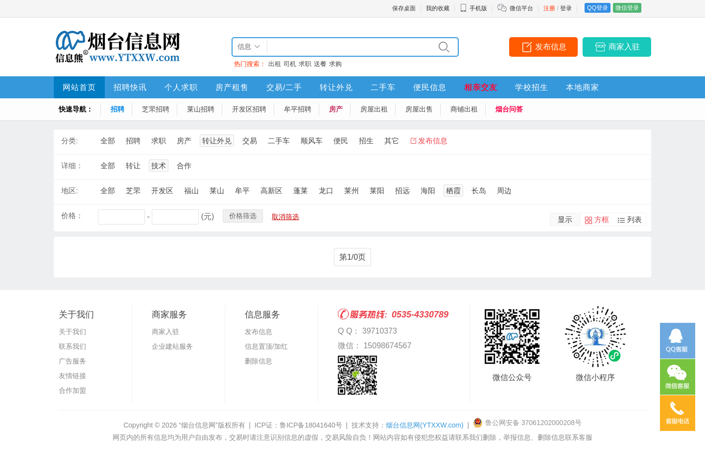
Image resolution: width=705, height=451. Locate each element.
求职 (305, 64)
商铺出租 (464, 109)
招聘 (117, 109)
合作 (184, 165)
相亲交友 (480, 87)
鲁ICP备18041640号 (311, 425)
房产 (336, 109)
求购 (335, 64)
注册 (549, 8)
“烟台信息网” (198, 425)
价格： (72, 215)
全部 (107, 140)
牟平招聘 (297, 109)
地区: (69, 190)
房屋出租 (374, 109)
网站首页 (79, 87)
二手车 (383, 87)
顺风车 (312, 140)
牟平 (242, 190)
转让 (133, 165)
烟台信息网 (425, 425)
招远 (402, 190)
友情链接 (72, 376)
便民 (340, 140)
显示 (565, 219)
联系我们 (72, 346)
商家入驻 (624, 47)
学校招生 (531, 87)
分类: (69, 140)
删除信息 (258, 361)
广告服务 (72, 361)
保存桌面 (404, 8)
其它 (391, 140)
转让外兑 (336, 87)
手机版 (473, 8)
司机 (289, 64)
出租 (274, 64)
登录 (566, 8)
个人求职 (181, 87)
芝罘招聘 (155, 109)
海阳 (428, 190)
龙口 (326, 190)
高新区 (271, 190)
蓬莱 (300, 190)
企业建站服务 (172, 346)
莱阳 (377, 190)
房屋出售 (419, 109)
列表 (634, 219)
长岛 (478, 190)
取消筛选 (285, 217)
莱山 (217, 190)
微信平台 (521, 8)
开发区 (162, 190)
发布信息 (550, 47)
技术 (158, 165)
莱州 (351, 190)
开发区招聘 (249, 109)
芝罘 (133, 190)
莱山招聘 (200, 109)
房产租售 (232, 87)
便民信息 (429, 87)
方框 (601, 219)
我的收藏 (437, 8)
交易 (249, 140)
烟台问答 (509, 109)
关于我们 (72, 332)
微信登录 (627, 7)
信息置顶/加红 (266, 346)
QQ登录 (597, 7)
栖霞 (453, 190)
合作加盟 (72, 390)
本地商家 (582, 87)
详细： (72, 165)
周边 (504, 190)
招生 (366, 140)
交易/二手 (284, 87)
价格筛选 (243, 216)
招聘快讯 (130, 87)
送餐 (320, 64)
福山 (191, 190)
